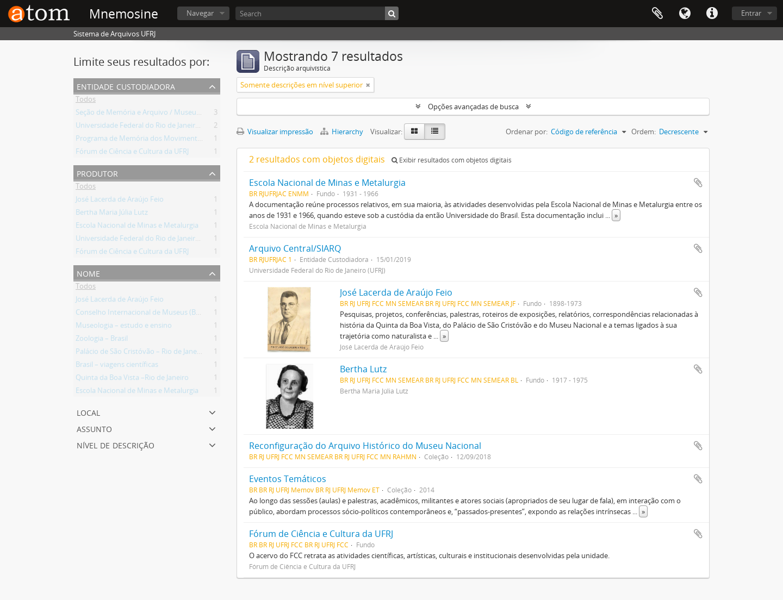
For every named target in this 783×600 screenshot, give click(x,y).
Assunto (94, 428)
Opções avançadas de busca (473, 106)
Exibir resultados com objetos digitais (451, 160)
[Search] (317, 13)
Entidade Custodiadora (126, 85)
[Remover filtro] (368, 84)
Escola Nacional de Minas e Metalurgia (137, 227)
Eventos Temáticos (287, 479)
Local (88, 411)
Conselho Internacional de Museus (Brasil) (143, 314)
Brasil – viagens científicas (117, 366)
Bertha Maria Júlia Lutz (112, 214)
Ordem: (643, 131)
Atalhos (711, 13)
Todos (86, 101)
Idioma (684, 13)
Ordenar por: (527, 131)
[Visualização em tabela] (434, 131)
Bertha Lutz (363, 369)
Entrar (751, 13)
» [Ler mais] (616, 215)
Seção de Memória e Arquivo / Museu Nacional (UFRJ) (161, 114)
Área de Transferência (657, 13)
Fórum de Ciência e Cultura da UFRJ (132, 153)
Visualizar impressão (275, 131)
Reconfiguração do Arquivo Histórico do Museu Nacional (365, 446)
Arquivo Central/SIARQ (295, 248)
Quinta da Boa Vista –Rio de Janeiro (132, 379)
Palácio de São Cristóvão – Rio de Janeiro (141, 353)
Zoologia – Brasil (102, 340)
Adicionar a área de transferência (698, 182)
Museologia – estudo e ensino (124, 327)
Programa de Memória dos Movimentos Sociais (152, 140)
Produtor (97, 172)
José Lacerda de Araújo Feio (120, 201)
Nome (88, 272)
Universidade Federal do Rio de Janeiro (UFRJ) (148, 127)
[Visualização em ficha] (414, 131)
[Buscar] (392, 13)
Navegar (200, 13)
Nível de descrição (115, 444)
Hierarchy (342, 131)
